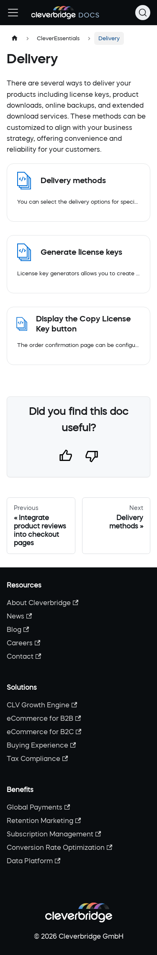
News (19, 616)
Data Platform (33, 860)
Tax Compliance (37, 758)
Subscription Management (54, 834)
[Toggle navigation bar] (13, 12)
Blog (18, 629)
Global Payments (38, 807)
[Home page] (15, 38)
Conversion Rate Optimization (59, 847)
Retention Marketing (44, 820)
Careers (23, 642)
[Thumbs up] (66, 457)
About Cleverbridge (42, 602)
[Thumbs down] (92, 457)
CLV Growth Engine (42, 704)
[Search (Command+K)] (142, 12)
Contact (24, 656)
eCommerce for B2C (44, 731)
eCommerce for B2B (44, 718)
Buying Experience (41, 745)
